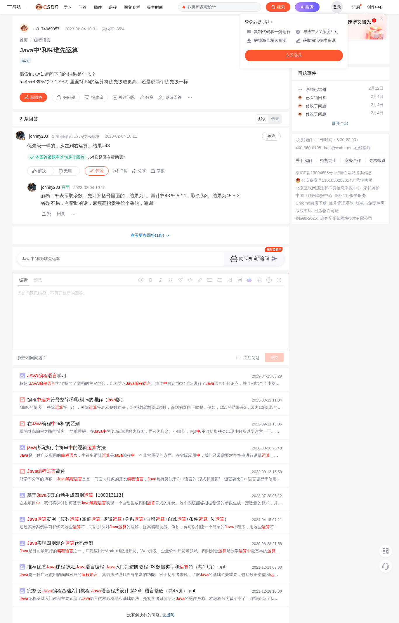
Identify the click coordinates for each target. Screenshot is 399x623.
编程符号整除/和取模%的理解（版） (76, 399)
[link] (24, 40)
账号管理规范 (341, 203)
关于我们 (304, 160)
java (25, 60)
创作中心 (375, 7)
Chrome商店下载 (311, 203)
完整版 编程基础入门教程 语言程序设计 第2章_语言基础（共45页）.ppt (111, 590)
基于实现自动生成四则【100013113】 (76, 495)
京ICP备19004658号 (314, 172)
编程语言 (42, 40)
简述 (46, 471)
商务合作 (353, 160)
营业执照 (364, 180)
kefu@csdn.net (337, 148)
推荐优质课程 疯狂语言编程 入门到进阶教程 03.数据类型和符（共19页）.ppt (126, 566)
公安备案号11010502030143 (327, 180)
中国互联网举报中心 (314, 195)
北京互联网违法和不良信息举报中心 (328, 188)
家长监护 (371, 188)
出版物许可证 (326, 210)
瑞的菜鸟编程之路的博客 (42, 431)
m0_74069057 (46, 29)
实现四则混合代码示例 (60, 543)
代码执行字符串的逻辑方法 (66, 447)
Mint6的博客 (31, 407)
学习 (46, 375)
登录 (337, 7)
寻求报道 (377, 160)
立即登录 (294, 55)
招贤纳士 (328, 160)
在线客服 (362, 148)
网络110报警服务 (350, 195)
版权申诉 (304, 210)
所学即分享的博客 (36, 479)
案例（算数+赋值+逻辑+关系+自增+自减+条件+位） (128, 519)
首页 (24, 40)
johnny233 (38, 136)
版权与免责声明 (370, 203)
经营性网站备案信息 (353, 172)
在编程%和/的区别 (53, 423)
